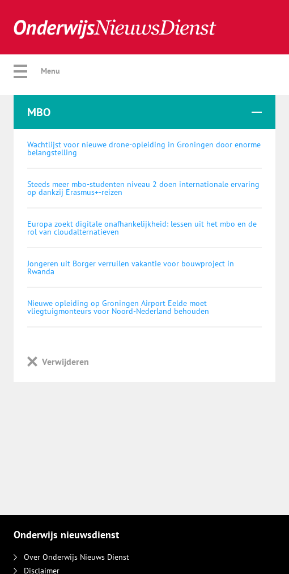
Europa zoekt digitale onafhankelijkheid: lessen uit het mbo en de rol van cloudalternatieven (142, 228)
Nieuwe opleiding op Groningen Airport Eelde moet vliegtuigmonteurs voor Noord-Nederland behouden (118, 307)
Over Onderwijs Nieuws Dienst (71, 557)
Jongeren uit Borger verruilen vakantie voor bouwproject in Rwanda (130, 267)
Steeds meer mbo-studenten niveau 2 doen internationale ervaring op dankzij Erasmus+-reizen (143, 188)
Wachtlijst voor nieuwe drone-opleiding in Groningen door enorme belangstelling (144, 148)
